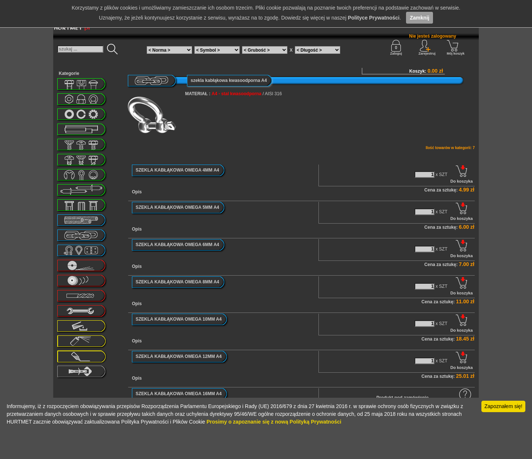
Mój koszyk (455, 47)
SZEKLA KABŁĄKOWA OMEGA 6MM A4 (177, 244)
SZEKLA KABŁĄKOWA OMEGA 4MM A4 (177, 170)
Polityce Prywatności (373, 18)
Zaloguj (396, 47)
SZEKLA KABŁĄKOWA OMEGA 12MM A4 (179, 356)
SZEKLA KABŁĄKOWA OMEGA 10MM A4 (179, 319)
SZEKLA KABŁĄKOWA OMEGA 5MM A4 (177, 207)
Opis (137, 191)
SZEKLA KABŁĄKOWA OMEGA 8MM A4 (177, 281)
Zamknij (419, 18)
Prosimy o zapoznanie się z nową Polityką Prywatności (274, 422)
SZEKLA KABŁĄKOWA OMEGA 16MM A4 (179, 393)
